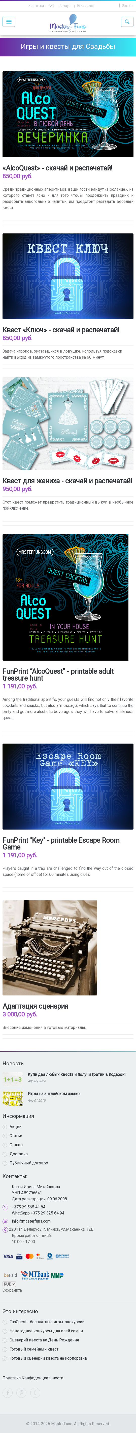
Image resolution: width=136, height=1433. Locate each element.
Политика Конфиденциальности (33, 1378)
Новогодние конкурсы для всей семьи (43, 1331)
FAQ (52, 6)
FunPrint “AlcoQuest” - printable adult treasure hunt (58, 674)
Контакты (36, 6)
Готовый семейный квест (30, 1349)
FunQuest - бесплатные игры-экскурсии (43, 1322)
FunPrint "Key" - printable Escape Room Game (61, 843)
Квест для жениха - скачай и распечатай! (67, 481)
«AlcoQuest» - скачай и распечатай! (57, 168)
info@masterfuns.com (31, 1221)
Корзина (87, 6)
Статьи (12, 1135)
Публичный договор (25, 1163)
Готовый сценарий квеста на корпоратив (45, 1358)
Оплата (13, 1144)
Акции (12, 1126)
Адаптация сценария (36, 1006)
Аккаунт (65, 6)
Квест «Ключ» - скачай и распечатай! (61, 330)
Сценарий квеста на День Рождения (41, 1340)
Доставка (15, 1154)
